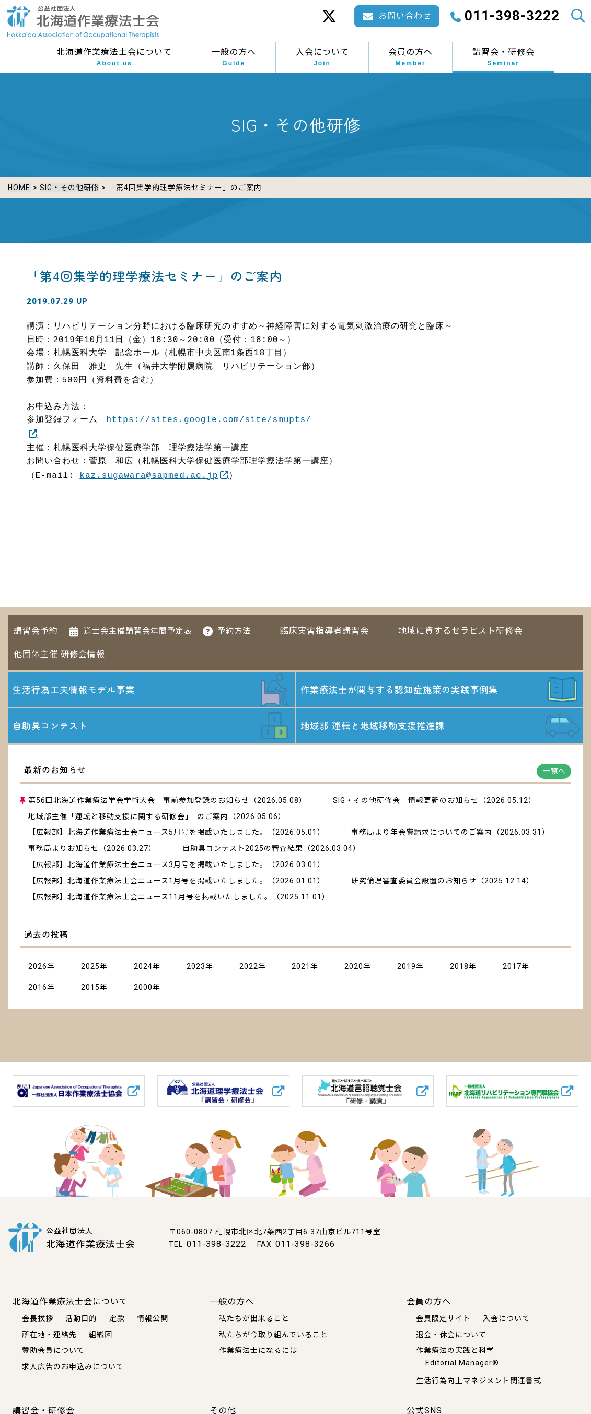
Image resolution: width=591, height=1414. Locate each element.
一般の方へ (234, 57)
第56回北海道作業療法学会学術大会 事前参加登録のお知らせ (138, 801)
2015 (90, 988)
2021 (301, 967)
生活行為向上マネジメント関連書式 (478, 1380)
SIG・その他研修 (69, 187)
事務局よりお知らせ (63, 849)
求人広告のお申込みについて (73, 1366)
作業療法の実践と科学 (455, 1350)
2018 (459, 967)
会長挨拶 (37, 1318)
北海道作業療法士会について (114, 57)
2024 (143, 967)
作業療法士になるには (258, 1350)
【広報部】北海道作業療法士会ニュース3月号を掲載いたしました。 (148, 865)
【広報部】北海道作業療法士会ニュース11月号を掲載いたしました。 (150, 897)
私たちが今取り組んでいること (273, 1334)
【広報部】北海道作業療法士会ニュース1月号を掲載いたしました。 (148, 881)
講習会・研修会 (503, 57)
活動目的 (81, 1318)
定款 (117, 1318)
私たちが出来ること (254, 1318)
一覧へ (554, 771)
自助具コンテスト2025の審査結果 (242, 849)
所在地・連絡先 (49, 1334)
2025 (90, 967)
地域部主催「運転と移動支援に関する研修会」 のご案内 (128, 817)
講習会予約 (36, 628)
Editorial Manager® (462, 1363)
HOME (19, 187)
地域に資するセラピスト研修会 (460, 628)
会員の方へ (410, 57)
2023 (196, 967)
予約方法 (234, 628)
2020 (353, 967)
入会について (322, 57)
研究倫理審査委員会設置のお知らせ (414, 881)
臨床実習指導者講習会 (324, 628)
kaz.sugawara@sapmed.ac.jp (148, 473)
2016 (37, 988)
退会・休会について (451, 1334)
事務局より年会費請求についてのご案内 (421, 833)
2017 (512, 967)
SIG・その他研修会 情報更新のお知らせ (406, 801)
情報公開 (152, 1318)
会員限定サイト (443, 1318)
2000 (143, 988)
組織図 (100, 1334)
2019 (406, 967)
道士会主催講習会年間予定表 (138, 628)
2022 (248, 967)
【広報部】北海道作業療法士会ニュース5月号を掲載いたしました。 (148, 833)
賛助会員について (53, 1350)
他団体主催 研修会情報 (59, 651)
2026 (37, 967)
